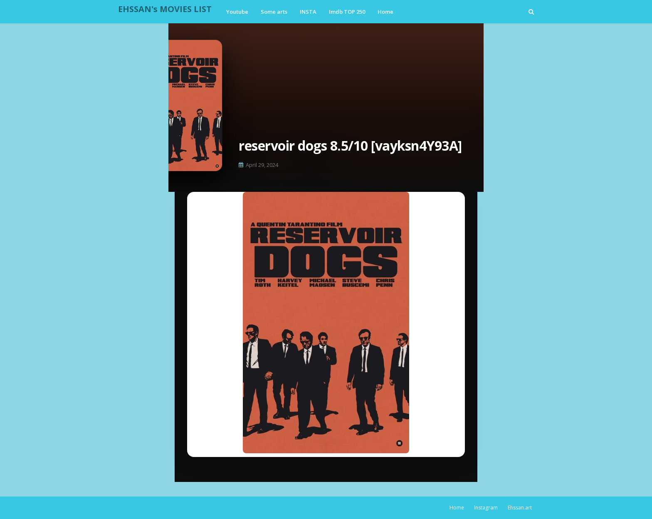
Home (456, 507)
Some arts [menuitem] (274, 11)
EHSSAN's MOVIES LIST (165, 9)
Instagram (486, 507)
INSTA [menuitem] (308, 11)
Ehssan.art (520, 507)
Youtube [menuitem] (237, 11)
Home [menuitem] (385, 11)
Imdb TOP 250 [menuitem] (347, 11)
